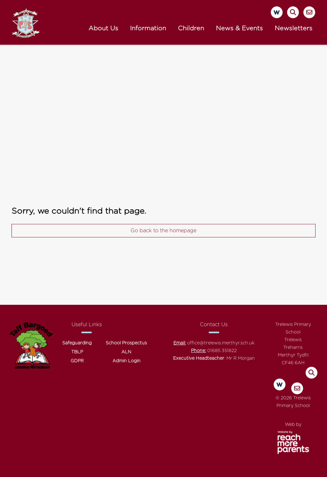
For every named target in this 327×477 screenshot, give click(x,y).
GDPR (77, 361)
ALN (126, 352)
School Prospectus (126, 343)
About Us (103, 28)
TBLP (77, 352)
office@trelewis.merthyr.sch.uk (221, 343)
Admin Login (126, 361)
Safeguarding (77, 343)
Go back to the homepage (163, 230)
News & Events (239, 28)
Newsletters (293, 28)
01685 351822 (222, 351)
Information (148, 28)
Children (191, 28)
